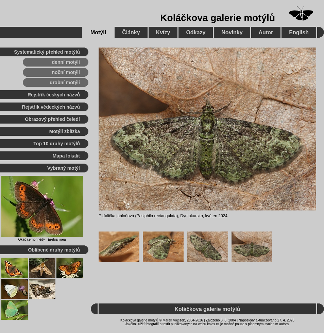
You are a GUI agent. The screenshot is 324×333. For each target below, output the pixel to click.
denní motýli (66, 62)
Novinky (231, 32)
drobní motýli (65, 82)
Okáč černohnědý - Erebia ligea (42, 239)
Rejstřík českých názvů (54, 94)
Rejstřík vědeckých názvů (51, 107)
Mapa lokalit (66, 156)
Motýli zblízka (64, 131)
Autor (266, 32)
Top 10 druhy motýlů (56, 143)
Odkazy (195, 32)
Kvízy (163, 32)
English (299, 32)
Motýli (98, 32)
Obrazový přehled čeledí (52, 119)
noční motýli (66, 72)
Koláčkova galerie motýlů (217, 18)
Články (131, 32)
